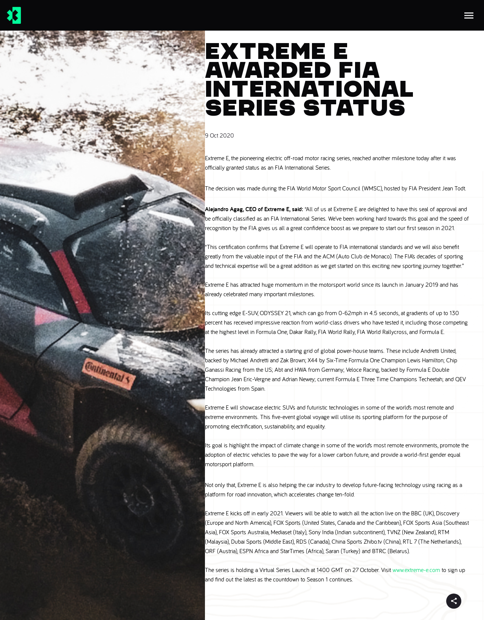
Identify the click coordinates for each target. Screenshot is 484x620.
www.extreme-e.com (416, 570)
